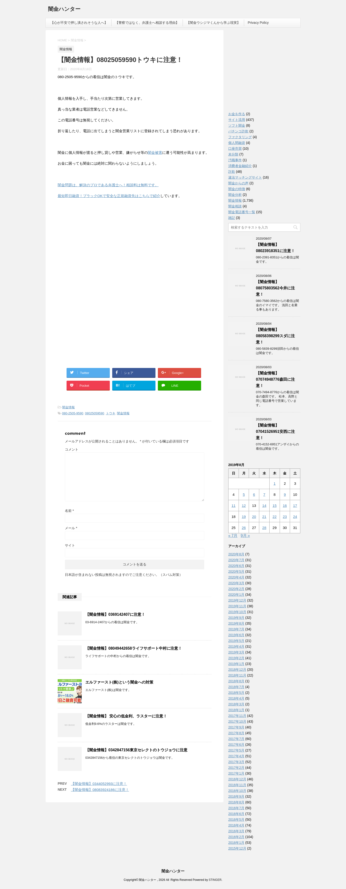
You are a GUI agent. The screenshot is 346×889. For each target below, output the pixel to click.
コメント (71, 449)
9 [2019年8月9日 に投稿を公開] (285, 494)
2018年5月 (236, 693)
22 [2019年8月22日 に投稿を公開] (274, 517)
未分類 (233, 154)
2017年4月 (236, 756)
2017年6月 (236, 744)
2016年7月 (236, 808)
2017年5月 (236, 750)
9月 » (245, 536)
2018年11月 (237, 675)
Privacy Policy (258, 23)
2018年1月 (236, 710)
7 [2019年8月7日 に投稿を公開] (264, 494)
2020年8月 (236, 554)
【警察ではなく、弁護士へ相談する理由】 (147, 23)
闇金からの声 (238, 183)
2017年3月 (236, 762)
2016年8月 (236, 802)
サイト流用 (236, 120)
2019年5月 (236, 641)
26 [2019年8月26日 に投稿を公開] (244, 528)
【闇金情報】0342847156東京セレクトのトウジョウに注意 (136, 750)
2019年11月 (237, 606)
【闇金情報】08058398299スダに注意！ (275, 336)
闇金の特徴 (236, 189)
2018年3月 (236, 704)
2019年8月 (236, 623)
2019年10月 (237, 612)
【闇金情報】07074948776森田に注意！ (275, 379)
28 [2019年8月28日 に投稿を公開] (264, 528)
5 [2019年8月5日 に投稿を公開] (244, 494)
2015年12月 (237, 848)
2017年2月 (236, 768)
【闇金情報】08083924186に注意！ (100, 790)
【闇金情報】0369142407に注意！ (115, 614)
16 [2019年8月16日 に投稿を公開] (285, 506)
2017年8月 (236, 733)
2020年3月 (236, 583)
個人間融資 (236, 143)
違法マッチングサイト (245, 177)
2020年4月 (236, 577)
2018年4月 (236, 698)
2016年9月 (236, 796)
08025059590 (94, 413)
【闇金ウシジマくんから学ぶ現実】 (213, 23)
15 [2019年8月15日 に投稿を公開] (274, 506)
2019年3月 (236, 652)
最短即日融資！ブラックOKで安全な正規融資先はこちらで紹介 (109, 196)
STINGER (215, 880)
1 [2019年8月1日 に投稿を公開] (274, 483)
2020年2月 (236, 589)
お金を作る (236, 114)
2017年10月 (237, 721)
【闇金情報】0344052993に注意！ (99, 784)
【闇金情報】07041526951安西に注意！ (275, 431)
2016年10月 (237, 791)
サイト (70, 545)
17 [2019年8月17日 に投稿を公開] (295, 506)
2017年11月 (237, 716)
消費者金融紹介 (240, 166)
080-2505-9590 (72, 413)
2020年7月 (236, 560)
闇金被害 (155, 152)
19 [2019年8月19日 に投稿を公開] (244, 517)
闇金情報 (68, 407)
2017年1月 (236, 773)
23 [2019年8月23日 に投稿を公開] (285, 517)
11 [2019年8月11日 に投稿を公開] (234, 506)
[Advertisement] (94, 250)
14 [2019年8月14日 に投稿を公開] (264, 506)
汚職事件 (235, 160)
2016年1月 (236, 843)
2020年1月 (236, 595)
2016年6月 (236, 814)
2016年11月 (237, 785)
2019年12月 (237, 600)
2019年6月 (236, 635)
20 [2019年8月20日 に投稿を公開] (254, 517)
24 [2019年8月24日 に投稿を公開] (295, 517)
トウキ (110, 413)
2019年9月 (236, 618)
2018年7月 (236, 687)
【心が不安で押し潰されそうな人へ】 (79, 23)
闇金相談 (235, 206)
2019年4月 (236, 646)
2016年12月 (237, 779)
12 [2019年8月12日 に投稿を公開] (244, 506)
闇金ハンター (64, 9)
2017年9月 (236, 727)
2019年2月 (236, 658)
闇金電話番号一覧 (241, 212)
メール (71, 528)
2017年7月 (236, 739)
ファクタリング (240, 137)
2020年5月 (236, 571)
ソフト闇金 (236, 125)
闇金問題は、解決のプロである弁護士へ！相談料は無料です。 (108, 185)
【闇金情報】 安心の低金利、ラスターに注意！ (126, 716)
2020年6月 (236, 566)
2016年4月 (236, 825)
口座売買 (235, 148)
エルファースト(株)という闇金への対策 (119, 682)
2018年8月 (236, 681)
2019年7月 (236, 629)
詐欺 (231, 172)
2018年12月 (237, 669)
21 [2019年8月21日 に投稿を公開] (264, 517)
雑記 (231, 218)
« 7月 (232, 536)
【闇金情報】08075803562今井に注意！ (275, 288)
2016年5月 (236, 819)
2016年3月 (236, 831)
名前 (69, 511)
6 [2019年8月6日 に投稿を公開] (254, 494)
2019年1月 (236, 664)
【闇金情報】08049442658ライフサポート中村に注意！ (133, 648)
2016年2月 (236, 837)
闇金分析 (235, 195)
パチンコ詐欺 (238, 131)
